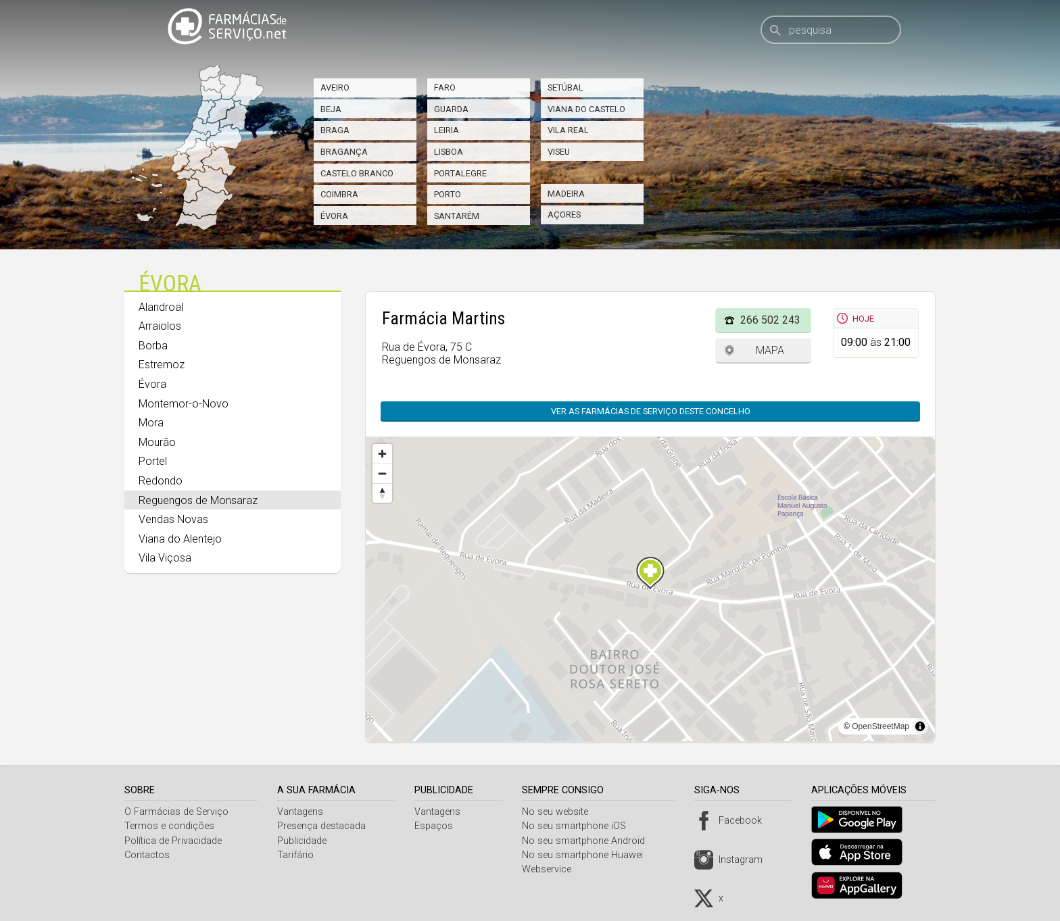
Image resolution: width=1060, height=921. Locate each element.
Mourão (157, 442)
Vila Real (568, 130)
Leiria (446, 130)
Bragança (344, 152)
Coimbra (339, 194)
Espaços (437, 826)
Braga (335, 130)
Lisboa (448, 152)
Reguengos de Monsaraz (198, 500)
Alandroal (161, 307)
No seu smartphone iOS (579, 826)
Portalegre (460, 173)
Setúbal (565, 87)
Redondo (161, 480)
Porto (447, 194)
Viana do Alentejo (180, 538)
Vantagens (302, 812)
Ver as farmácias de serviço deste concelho (650, 411)
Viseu (559, 152)
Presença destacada (323, 826)
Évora (334, 216)
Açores (564, 214)
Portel (153, 461)
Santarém (456, 216)
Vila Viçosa (165, 557)
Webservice (552, 869)
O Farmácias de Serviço (176, 812)
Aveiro (335, 87)
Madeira (566, 194)
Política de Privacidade (173, 841)
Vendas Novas (173, 519)
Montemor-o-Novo (183, 403)
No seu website (560, 812)
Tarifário (297, 855)
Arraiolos (160, 326)
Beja (330, 109)
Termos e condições (169, 826)
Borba (153, 345)
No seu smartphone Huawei (587, 855)
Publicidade (304, 841)
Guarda (451, 109)
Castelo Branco (356, 173)
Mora (151, 422)
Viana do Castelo (586, 109)
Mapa (770, 350)
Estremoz (162, 364)
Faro (445, 87)
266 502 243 (770, 320)
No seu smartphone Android (588, 841)
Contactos (147, 855)
